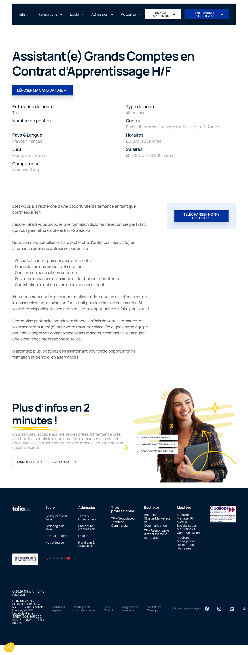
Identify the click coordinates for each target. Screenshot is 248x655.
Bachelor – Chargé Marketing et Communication (157, 520)
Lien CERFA (108, 608)
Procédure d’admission (86, 527)
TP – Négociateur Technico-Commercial (123, 522)
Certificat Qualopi (154, 608)
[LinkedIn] (231, 608)
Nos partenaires (56, 536)
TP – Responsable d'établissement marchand (156, 534)
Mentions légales (58, 608)
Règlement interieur (130, 608)
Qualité (83, 536)
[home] (27, 14)
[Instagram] (219, 608)
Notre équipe (54, 542)
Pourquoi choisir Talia (56, 517)
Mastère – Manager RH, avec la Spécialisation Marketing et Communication (188, 524)
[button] (50, 14)
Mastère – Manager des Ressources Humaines (186, 542)
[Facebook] (206, 608)
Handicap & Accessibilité (87, 544)
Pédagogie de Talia (55, 527)
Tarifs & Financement (87, 517)
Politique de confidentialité (84, 608)
